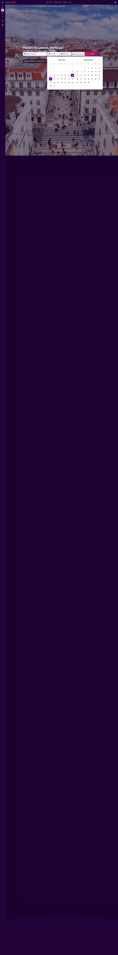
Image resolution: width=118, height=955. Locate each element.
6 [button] (65, 71)
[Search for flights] (3, 6)
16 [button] (50, 78)
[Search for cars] (3, 13)
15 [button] (72, 75)
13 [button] (65, 75)
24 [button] (54, 82)
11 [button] (57, 75)
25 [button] (58, 82)
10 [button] (54, 75)
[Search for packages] (3, 16)
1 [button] (72, 68)
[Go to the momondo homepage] (10, 2)
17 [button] (54, 78)
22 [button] (72, 78)
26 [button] (61, 82)
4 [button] (95, 68)
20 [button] (65, 78)
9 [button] (50, 75)
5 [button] (61, 71)
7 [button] (68, 71)
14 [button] (68, 75)
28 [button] (68, 82)
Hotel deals (25, 6)
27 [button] (65, 82)
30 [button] (50, 86)
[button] (2, 2)
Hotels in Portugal (42, 6)
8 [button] (72, 71)
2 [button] (50, 71)
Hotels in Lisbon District (53, 6)
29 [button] (72, 82)
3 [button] (54, 71)
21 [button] (68, 78)
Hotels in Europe (33, 6)
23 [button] (50, 82)
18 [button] (57, 78)
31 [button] (54, 86)
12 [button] (61, 75)
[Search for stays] (3, 10)
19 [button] (61, 78)
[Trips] (3, 20)
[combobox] (36, 54)
